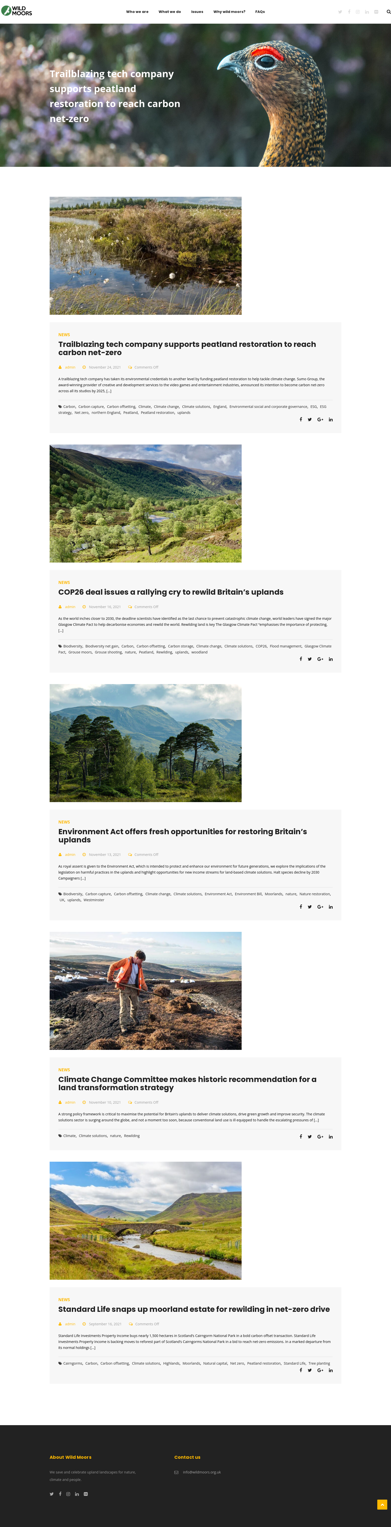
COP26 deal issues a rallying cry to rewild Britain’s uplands (171, 592)
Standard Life (294, 1363)
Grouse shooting (108, 652)
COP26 (261, 646)
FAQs (260, 11)
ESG (313, 406)
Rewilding (164, 652)
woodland (200, 652)
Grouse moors (80, 652)
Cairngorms (72, 1363)
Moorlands (273, 893)
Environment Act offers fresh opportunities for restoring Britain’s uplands (182, 836)
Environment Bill (248, 893)
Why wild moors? (229, 11)
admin (70, 367)
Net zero (82, 412)
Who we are (137, 11)
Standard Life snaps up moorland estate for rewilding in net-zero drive (194, 1309)
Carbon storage (180, 646)
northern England (106, 412)
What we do (170, 11)
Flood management (285, 646)
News (64, 334)
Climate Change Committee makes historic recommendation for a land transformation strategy (187, 1083)
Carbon (69, 406)
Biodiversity (72, 646)
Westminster (94, 899)
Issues (197, 11)
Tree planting (319, 1363)
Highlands (171, 1363)
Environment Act (218, 893)
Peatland (130, 412)
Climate (144, 406)
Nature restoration (314, 893)
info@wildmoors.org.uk (202, 1472)
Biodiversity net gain (102, 646)
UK (62, 899)
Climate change (166, 406)
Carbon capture (91, 406)
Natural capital (215, 1363)
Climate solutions (196, 406)
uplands (183, 412)
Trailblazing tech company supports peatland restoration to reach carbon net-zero (187, 348)
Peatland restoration (157, 412)
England (219, 406)
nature (130, 652)
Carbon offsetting (121, 406)
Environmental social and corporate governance (268, 406)
